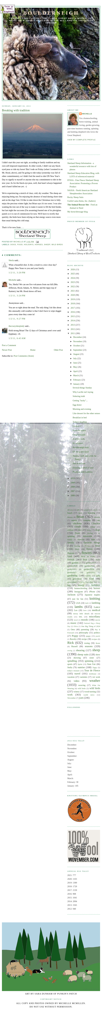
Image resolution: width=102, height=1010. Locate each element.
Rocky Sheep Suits (75, 197)
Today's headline (80, 422)
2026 (73, 269)
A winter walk (79, 439)
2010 (73, 478)
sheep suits (82, 654)
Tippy (94, 668)
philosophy (83, 632)
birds (80, 513)
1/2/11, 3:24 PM (17, 295)
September (78, 350)
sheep (47, 244)
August (76, 354)
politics (97, 632)
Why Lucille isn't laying (83, 392)
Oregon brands (79, 434)
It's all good (78, 443)
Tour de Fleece (92, 670)
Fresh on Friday (88, 556)
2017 (73, 308)
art (78, 510)
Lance (97, 607)
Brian (80, 517)
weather (94, 680)
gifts (98, 575)
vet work (96, 677)
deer (80, 530)
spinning (89, 661)
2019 (73, 299)
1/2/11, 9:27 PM (17, 319)
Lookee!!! (77, 426)
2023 (73, 282)
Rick (70, 643)
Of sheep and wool (81, 452)
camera (74, 520)
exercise (80, 539)
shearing (80, 650)
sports (69, 664)
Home (32, 350)
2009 (73, 482)
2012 (73, 329)
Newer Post (7, 350)
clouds (77, 526)
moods (84, 619)
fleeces (70, 553)
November (78, 341)
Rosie (98, 643)
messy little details (81, 614)
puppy (88, 636)
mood (76, 620)
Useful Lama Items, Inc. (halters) (81, 201)
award (86, 510)
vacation (70, 677)
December (77, 337)
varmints (83, 677)
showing (77, 658)
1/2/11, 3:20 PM (17, 272)
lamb (86, 603)
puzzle (98, 636)
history (81, 585)
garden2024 (89, 569)
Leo (75, 610)
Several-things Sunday (82, 387)
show (98, 654)
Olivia (76, 626)
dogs (13, 244)
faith (93, 539)
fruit (85, 559)
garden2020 (72, 566)
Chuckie (96, 523)
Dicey (88, 530)
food (20, 244)
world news (88, 695)
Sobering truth (79, 396)
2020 (73, 295)
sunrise (81, 667)
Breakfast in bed (80, 417)
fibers (77, 549)
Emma (69, 540)
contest (70, 530)
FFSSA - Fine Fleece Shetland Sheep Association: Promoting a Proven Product (83, 183)
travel (77, 673)
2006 (73, 495)
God (91, 578)
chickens (77, 523)
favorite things (92, 542)
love (85, 610)
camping (87, 520)
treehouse (92, 674)
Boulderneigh (51, 13)
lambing (96, 602)
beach (69, 513)
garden (75, 562)
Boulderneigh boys (81, 447)
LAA (78, 603)
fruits (98, 559)
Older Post (58, 350)
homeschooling (80, 588)
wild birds (57, 244)
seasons (88, 646)
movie (97, 620)
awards (95, 510)
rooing (87, 643)
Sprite (80, 664)
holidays (28, 244)
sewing (69, 650)
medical (96, 610)
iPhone (92, 591)
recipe (84, 639)
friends (70, 559)
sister (92, 658)
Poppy (75, 635)
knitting (95, 598)
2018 (73, 303)
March (76, 375)
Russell (74, 646)
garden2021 (90, 566)
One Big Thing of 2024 (90, 626)
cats (98, 520)
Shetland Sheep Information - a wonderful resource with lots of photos (81, 166)
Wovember (71, 698)
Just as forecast (79, 463)
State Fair (91, 664)
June (75, 363)
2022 (73, 286)
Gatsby (88, 576)
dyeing (89, 533)
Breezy (70, 517)
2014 (73, 320)
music (73, 623)
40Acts (70, 510)
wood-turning (90, 691)
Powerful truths (79, 430)
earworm (87, 536)
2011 (73, 333)
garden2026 (91, 572)
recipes (94, 639)
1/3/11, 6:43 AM (17, 338)
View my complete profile (81, 140)
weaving (81, 685)
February (77, 380)
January (76, 384)
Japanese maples (92, 595)
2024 (73, 278)
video (76, 681)
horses (39, 244)
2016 (73, 312)
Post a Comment (9, 345)
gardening (72, 575)
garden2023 (71, 569)
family (70, 542)
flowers (86, 553)
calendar (97, 517)
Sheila (11, 260)
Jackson (71, 594)
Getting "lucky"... (80, 400)
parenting (85, 629)
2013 (73, 325)
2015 (73, 316)
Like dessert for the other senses (86, 413)
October (77, 345)
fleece (89, 549)
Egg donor (77, 405)
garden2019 (91, 563)
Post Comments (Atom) (24, 356)
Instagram (78, 591)
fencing (77, 546)
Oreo (73, 629)
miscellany (94, 616)
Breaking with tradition (82, 472)
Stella (69, 667)
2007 (73, 491)
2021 (73, 291)
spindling (72, 661)
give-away (77, 579)
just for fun (77, 599)
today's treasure (73, 671)
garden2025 (71, 572)
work (70, 694)
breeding (91, 513)
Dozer (77, 533)
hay (68, 585)
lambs (78, 607)
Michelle (12, 280)
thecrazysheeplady (16, 326)
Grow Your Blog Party (89, 582)
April (75, 371)
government (71, 582)
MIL (81, 617)
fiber (97, 545)
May (75, 367)
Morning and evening (82, 409)
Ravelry (73, 639)
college (92, 527)
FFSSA (88, 546)
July (75, 358)
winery (77, 691)
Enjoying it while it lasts (83, 467)
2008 (73, 487)
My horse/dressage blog (77, 211)
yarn (81, 697)
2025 (73, 273)
